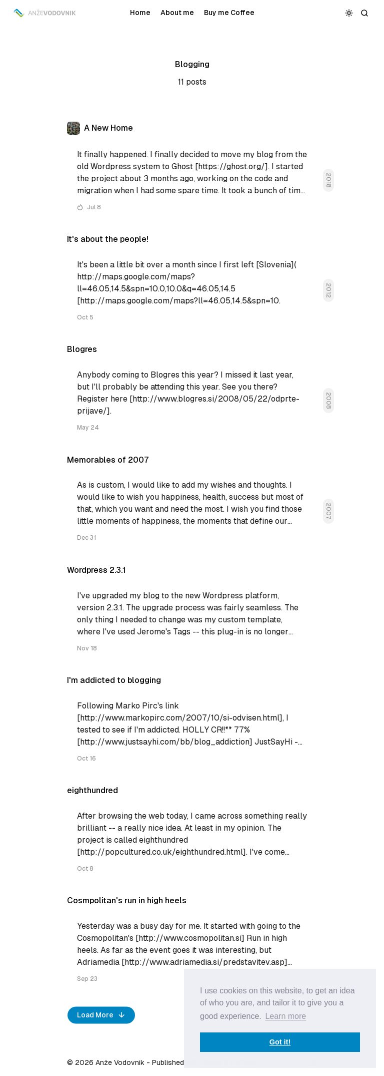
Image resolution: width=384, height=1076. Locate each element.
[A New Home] (192, 171)
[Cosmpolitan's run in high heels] (192, 943)
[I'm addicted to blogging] (192, 723)
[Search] (364, 13)
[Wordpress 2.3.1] (192, 613)
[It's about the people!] (192, 282)
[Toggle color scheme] (349, 13)
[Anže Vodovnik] (45, 13)
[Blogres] (192, 392)
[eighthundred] (192, 833)
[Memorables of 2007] (192, 503)
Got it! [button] (280, 1042)
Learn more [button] (285, 1016)
